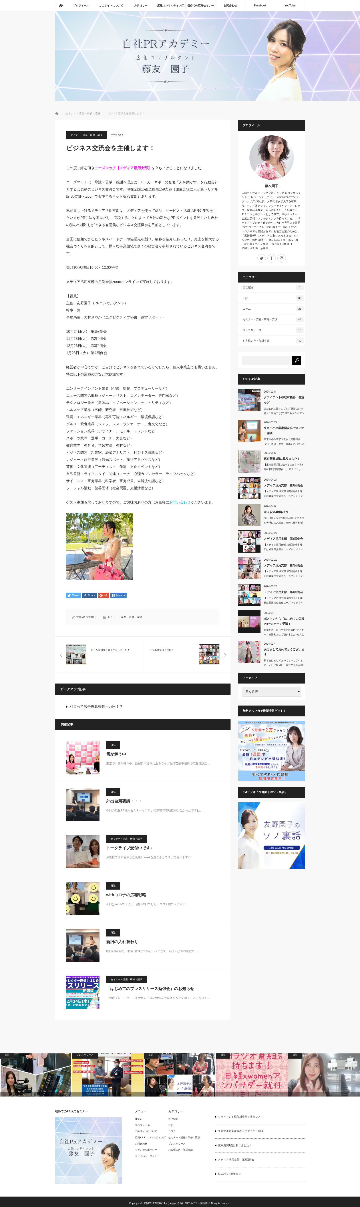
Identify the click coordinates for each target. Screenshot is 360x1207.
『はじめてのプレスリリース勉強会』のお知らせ (150, 989)
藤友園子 (271, 186)
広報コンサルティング (170, 5)
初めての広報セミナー (200, 5)
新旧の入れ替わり (122, 942)
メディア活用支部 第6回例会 (283, 538)
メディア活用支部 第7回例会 (283, 485)
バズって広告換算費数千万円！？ (96, 707)
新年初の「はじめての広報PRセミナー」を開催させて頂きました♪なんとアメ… (284, 635)
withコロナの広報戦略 (126, 895)
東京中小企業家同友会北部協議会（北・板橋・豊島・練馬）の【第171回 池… (284, 444)
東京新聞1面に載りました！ (282, 458)
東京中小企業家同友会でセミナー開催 (284, 430)
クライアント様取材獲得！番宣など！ (284, 400)
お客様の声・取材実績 (273, 340)
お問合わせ (230, 5)
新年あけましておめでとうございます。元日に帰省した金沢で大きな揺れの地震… (283, 665)
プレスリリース (273, 330)
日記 (113, 745)
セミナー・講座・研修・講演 (86, 135)
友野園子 (91, 617)
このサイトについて (111, 5)
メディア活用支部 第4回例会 (283, 592)
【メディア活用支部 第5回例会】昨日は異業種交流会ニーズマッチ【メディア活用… (283, 576)
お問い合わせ (180, 502)
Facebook (260, 5)
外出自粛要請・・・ (124, 801)
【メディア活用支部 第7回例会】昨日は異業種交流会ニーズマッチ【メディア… (283, 496)
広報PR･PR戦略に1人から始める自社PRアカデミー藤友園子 (176, 1203)
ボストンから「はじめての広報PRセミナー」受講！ (284, 621)
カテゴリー (140, 5)
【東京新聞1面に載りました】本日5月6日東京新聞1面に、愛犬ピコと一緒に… (283, 469)
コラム (273, 308)
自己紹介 (273, 287)
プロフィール (81, 5)
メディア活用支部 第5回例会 (283, 565)
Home (138, 1119)
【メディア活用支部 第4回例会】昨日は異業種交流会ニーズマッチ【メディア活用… (283, 603)
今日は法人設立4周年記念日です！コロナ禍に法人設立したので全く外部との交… (284, 523)
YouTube (290, 5)
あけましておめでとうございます (284, 652)
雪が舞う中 (116, 754)
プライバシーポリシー (147, 1156)
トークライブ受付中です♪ (129, 848)
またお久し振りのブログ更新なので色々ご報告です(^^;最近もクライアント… (284, 413)
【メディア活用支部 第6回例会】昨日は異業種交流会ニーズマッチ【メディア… (283, 549)
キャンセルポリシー (146, 1150)
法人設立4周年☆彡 (276, 512)
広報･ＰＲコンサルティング (150, 1138)
